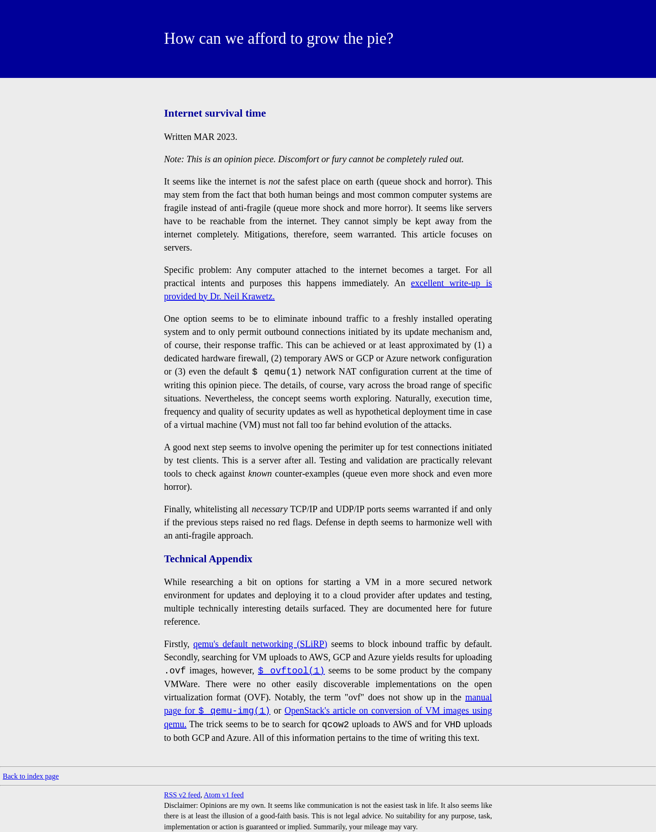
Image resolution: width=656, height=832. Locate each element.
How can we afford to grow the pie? (279, 38)
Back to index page (31, 776)
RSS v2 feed (182, 795)
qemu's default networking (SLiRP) (260, 644)
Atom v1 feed (224, 795)
